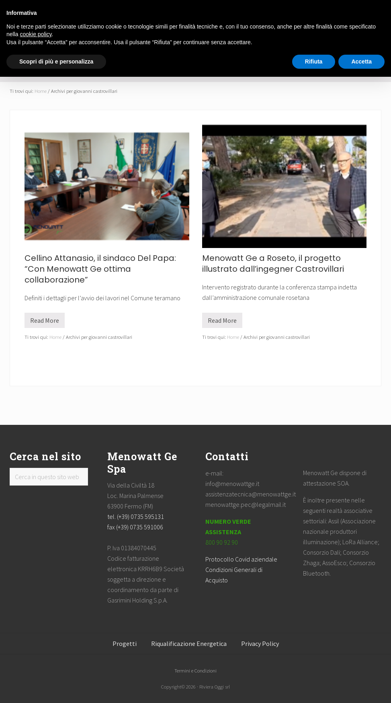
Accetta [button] (361, 61)
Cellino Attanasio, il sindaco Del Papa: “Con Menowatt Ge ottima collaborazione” (100, 268)
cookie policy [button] (35, 34)
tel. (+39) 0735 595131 (135, 516)
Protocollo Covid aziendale (241, 559)
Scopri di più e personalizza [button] (56, 61)
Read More (44, 322)
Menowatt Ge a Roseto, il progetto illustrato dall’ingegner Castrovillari (273, 263)
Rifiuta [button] (314, 61)
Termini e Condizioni (195, 670)
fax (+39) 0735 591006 (135, 527)
